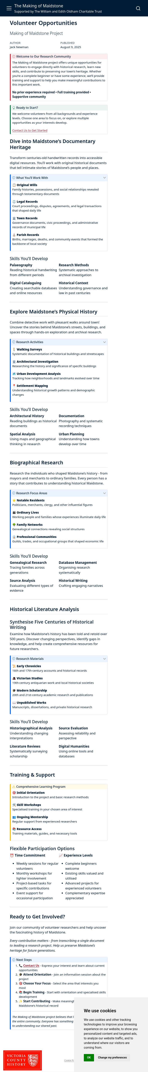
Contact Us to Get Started (29, 130)
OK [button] (89, 1057)
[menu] (9, 8)
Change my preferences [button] (112, 1057)
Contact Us (31, 965)
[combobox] (138, 8)
